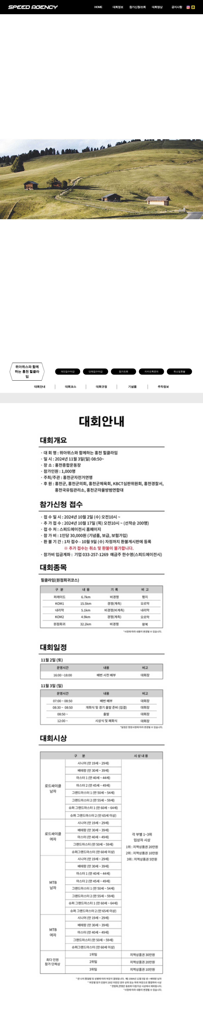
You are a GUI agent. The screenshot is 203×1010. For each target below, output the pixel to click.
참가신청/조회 (133, 7)
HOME (91, 7)
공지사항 (175, 7)
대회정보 (112, 7)
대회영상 (154, 7)
